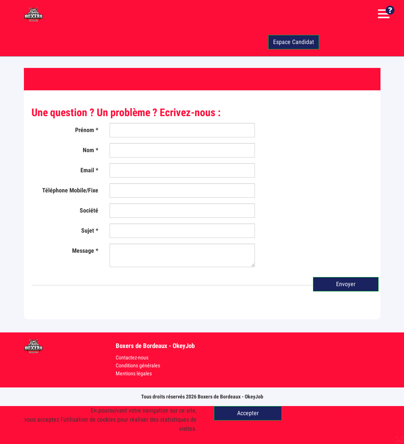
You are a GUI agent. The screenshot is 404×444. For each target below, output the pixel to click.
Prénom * (86, 130)
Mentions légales (134, 373)
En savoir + (340, 410)
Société (89, 210)
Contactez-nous (132, 357)
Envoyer (345, 284)
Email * (89, 170)
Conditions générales (138, 365)
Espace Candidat (293, 42)
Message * (85, 250)
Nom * (90, 150)
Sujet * (89, 230)
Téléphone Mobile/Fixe (70, 190)
